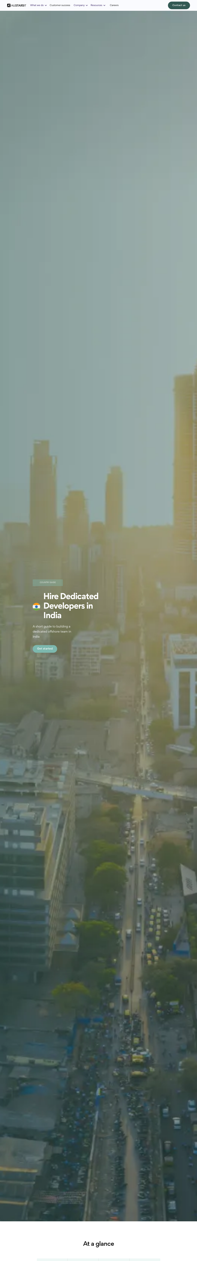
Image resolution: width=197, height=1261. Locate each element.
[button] (38, 5)
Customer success (60, 5)
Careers (114, 5)
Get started (45, 649)
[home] (16, 5)
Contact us (179, 5)
